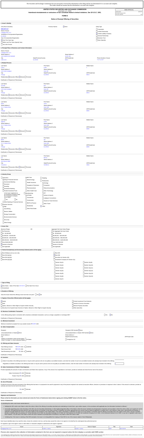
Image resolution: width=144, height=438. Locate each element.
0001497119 (4, 29)
